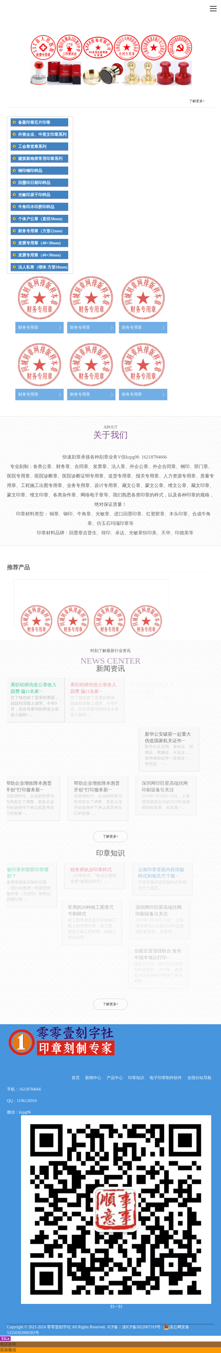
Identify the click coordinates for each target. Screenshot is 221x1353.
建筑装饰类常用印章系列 (40, 158)
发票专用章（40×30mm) (39, 243)
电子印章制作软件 (166, 1078)
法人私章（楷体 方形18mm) (43, 267)
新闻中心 (93, 1078)
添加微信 (8, 1350)
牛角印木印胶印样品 (36, 207)
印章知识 (136, 1078)
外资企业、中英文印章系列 (42, 134)
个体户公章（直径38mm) (40, 219)
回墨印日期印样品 (34, 183)
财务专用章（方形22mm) (40, 231)
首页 (76, 1078)
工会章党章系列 (32, 146)
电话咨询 (8, 1344)
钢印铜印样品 (30, 171)
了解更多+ (197, 101)
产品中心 (115, 1078)
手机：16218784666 (24, 1089)
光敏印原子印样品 (34, 195)
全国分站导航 (199, 1078)
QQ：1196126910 (22, 1101)
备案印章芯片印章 (34, 122)
